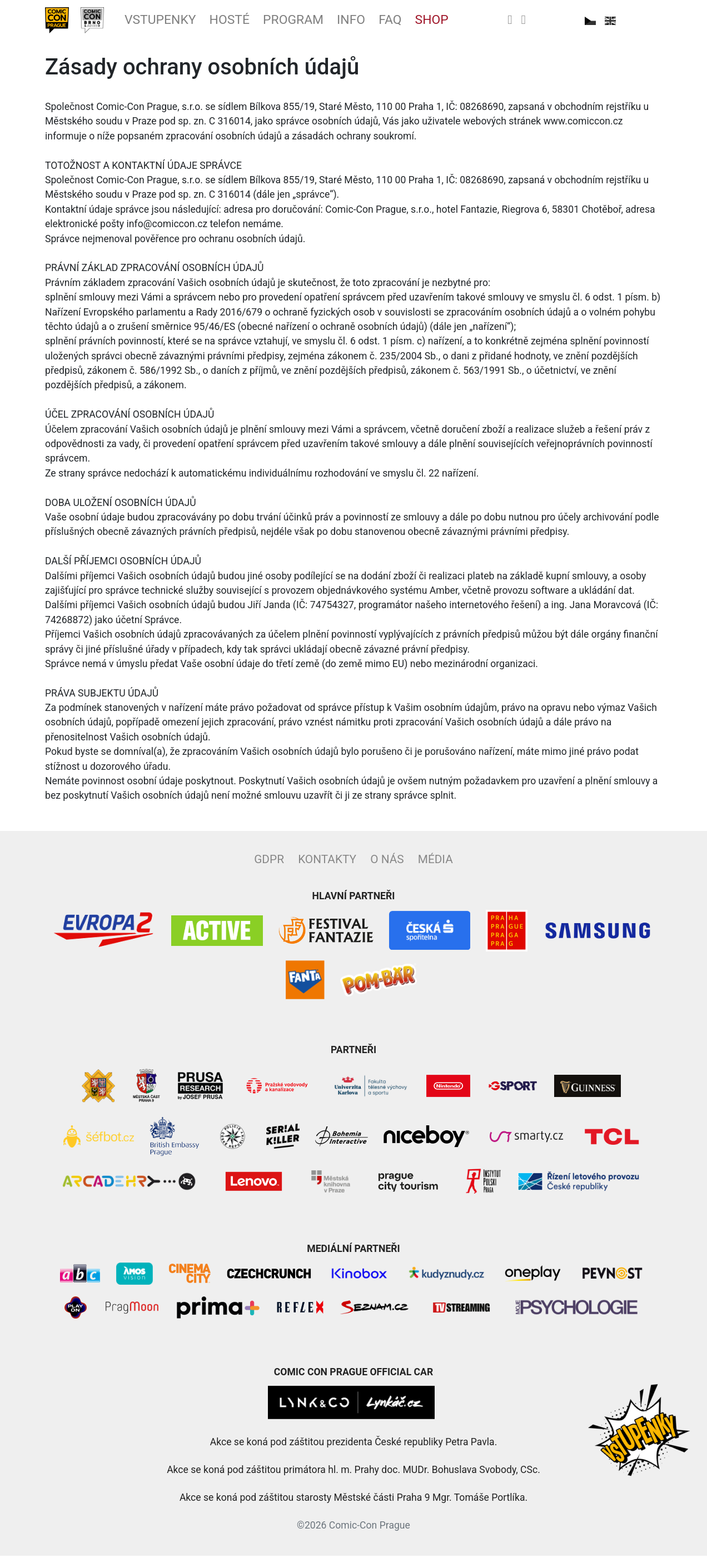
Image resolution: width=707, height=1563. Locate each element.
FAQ (443, 24)
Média (435, 866)
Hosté (260, 24)
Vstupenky (180, 24)
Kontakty (327, 866)
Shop (490, 24)
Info (399, 24)
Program (333, 24)
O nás (387, 866)
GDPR (269, 866)
